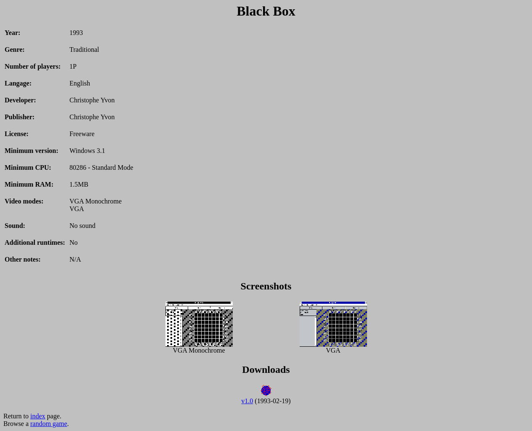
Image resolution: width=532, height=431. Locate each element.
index (37, 416)
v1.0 (247, 400)
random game (48, 423)
